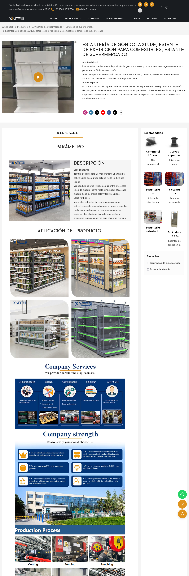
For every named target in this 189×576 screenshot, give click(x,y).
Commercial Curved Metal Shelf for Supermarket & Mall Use (153, 155)
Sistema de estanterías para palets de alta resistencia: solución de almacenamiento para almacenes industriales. (174, 193)
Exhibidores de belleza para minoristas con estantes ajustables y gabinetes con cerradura (174, 235)
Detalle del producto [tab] (67, 133)
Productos (22, 27)
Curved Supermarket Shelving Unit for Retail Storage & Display (174, 154)
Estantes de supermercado (80, 27)
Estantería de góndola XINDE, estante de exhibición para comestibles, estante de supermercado (54, 31)
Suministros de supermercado (47, 27)
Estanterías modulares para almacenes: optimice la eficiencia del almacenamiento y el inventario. (153, 193)
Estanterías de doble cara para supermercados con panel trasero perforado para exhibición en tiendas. (153, 232)
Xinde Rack (7, 27)
